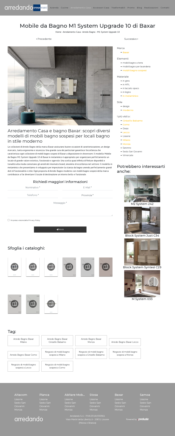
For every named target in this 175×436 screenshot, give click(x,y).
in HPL (126, 84)
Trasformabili (118, 7)
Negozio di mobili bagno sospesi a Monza (125, 353)
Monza (126, 144)
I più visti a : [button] (124, 116)
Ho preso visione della (25, 220)
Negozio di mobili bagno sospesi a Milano (57, 353)
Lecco (126, 132)
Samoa (145, 395)
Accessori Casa (101, 7)
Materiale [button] (123, 76)
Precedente (44, 39)
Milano (126, 140)
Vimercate (128, 155)
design (126, 106)
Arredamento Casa (81, 7)
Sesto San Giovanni (132, 151)
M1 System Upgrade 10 (108, 31)
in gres (126, 81)
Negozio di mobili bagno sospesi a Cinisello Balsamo (91, 353)
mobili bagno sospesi (135, 70)
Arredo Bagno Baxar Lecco (124, 342)
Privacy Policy (34, 220)
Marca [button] (121, 48)
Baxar (126, 52)
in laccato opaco (131, 88)
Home (58, 31)
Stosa (94, 395)
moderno (128, 110)
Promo (131, 7)
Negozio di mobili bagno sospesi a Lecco (23, 366)
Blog (139, 7)
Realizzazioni (151, 7)
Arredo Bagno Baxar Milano (23, 340)
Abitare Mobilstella (79, 395)
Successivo (131, 39)
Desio (126, 128)
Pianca (44, 395)
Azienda (54, 7)
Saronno (127, 148)
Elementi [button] (123, 58)
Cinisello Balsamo (133, 120)
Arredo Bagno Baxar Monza (91, 340)
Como (126, 124)
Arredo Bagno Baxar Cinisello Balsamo (57, 340)
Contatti (165, 7)
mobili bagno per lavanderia (136, 66)
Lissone (126, 136)
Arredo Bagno (88, 31)
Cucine (64, 7)
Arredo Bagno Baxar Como (23, 355)
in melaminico (130, 96)
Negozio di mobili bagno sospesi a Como (57, 366)
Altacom (20, 395)
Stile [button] (119, 102)
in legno (127, 92)
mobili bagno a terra (133, 63)
